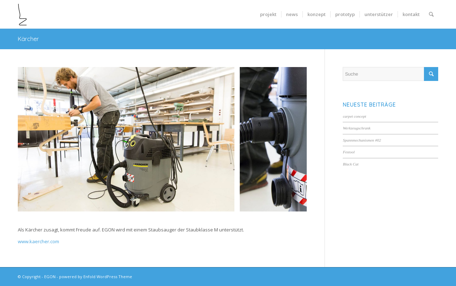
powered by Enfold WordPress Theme (95, 276)
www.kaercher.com (38, 241)
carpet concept (354, 116)
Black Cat (350, 164)
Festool (348, 152)
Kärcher (28, 38)
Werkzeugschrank (356, 128)
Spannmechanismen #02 (362, 140)
